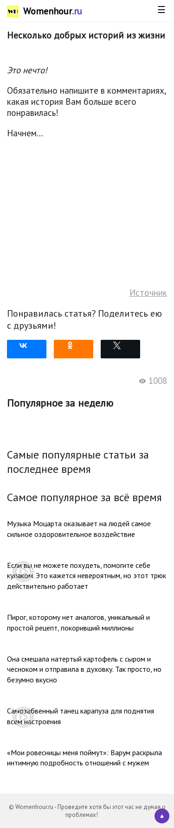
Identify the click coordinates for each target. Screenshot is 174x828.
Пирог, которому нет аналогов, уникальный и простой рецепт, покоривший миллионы (78, 622)
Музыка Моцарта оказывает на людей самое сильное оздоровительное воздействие (79, 528)
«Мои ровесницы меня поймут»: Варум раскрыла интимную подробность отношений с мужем (84, 757)
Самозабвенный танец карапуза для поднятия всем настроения (80, 716)
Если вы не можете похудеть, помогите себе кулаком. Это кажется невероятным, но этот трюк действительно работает (86, 575)
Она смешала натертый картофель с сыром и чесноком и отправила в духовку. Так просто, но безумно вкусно (84, 669)
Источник (148, 292)
